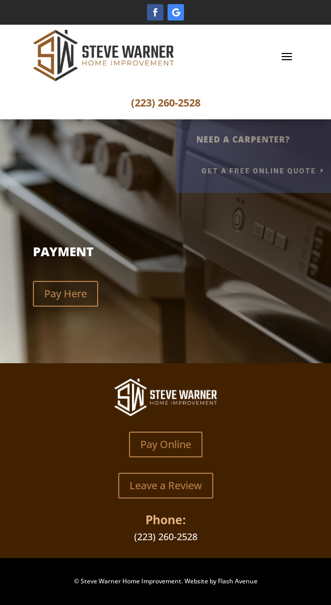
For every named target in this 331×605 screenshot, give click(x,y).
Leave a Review (166, 485)
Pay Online (165, 444)
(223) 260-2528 (165, 103)
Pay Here (65, 293)
